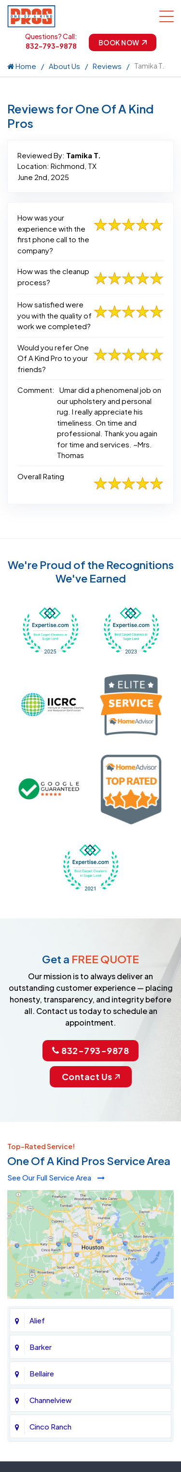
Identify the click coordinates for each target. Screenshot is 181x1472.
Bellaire (41, 1373)
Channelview (50, 1399)
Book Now (122, 42)
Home (21, 65)
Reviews (107, 65)
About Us (64, 65)
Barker (40, 1346)
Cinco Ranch (50, 1426)
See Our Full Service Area (56, 1177)
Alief (37, 1320)
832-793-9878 (51, 46)
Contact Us (91, 1076)
